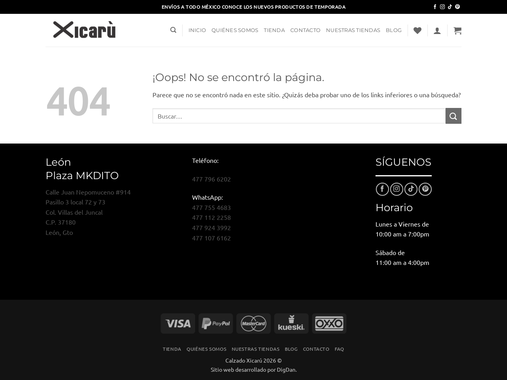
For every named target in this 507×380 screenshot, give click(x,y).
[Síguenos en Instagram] (442, 7)
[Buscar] (173, 30)
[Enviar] (453, 115)
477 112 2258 (211, 217)
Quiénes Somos (235, 30)
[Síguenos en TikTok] (450, 7)
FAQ (339, 349)
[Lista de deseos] (417, 30)
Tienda (274, 30)
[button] (437, 30)
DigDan (286, 369)
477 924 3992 (211, 227)
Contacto (305, 30)
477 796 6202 (211, 179)
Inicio (197, 30)
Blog (394, 30)
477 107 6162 (211, 238)
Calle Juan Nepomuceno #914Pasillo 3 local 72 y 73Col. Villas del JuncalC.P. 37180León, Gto (88, 212)
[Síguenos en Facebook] (435, 7)
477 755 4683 (211, 207)
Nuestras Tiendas (353, 30)
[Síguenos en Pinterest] (457, 7)
